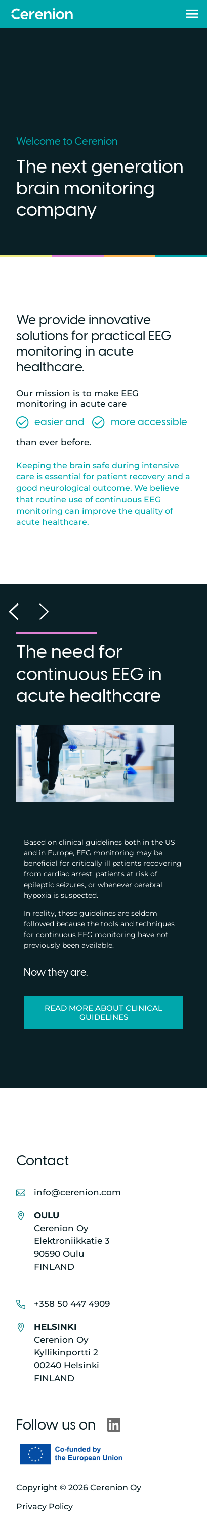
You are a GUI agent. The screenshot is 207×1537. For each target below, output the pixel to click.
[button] (192, 14)
